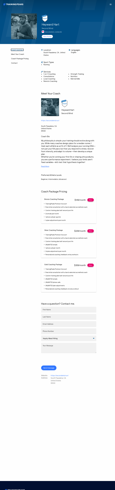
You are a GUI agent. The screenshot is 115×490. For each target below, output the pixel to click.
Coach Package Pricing (20, 59)
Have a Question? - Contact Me (53, 31)
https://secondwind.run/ (60, 375)
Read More (45, 166)
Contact (14, 63)
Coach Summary (17, 50)
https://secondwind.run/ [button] (50, 120)
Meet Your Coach (17, 54)
